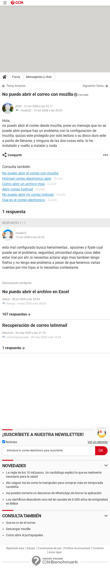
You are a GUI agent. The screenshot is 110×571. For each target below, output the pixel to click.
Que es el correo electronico (23, 200)
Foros (16, 77)
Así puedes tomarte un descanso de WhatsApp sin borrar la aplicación (54, 493)
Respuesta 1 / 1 (14, 223)
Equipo (31, 548)
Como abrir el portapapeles (24, 535)
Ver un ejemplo (98, 442)
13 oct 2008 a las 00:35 (47, 110)
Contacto (98, 548)
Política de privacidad (77, 548)
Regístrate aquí (15, 548)
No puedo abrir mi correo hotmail (28, 194)
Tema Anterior (16, 86)
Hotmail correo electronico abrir (26, 178)
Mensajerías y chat (39, 77)
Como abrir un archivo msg (23, 184)
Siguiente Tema (93, 86)
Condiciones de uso (49, 548)
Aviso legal (55, 552)
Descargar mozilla (18, 529)
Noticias (9, 442)
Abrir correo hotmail (17, 189)
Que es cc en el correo (20, 522)
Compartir (15, 155)
